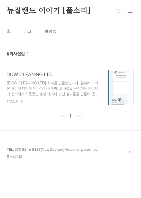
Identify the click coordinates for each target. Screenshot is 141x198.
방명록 (50, 31)
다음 (78, 116)
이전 (62, 116)
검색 (118, 11)
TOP (130, 151)
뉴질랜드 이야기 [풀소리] (49, 11)
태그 (27, 31)
